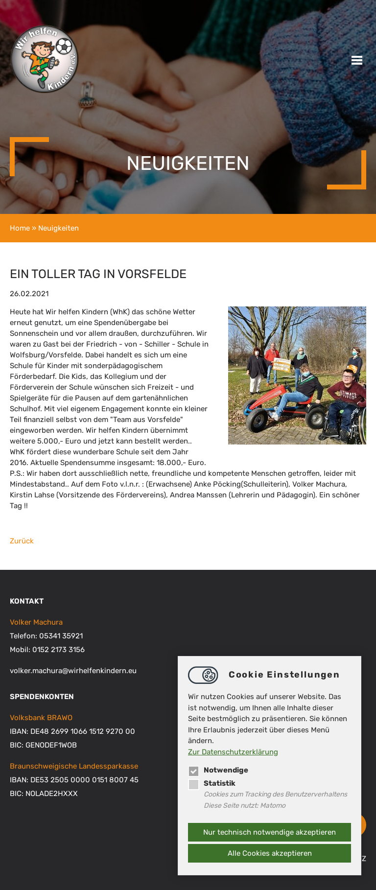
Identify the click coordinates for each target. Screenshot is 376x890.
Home (20, 228)
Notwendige (218, 770)
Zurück (22, 541)
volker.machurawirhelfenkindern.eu (73, 670)
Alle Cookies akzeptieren (270, 853)
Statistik (211, 783)
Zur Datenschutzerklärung (233, 752)
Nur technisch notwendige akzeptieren (269, 832)
